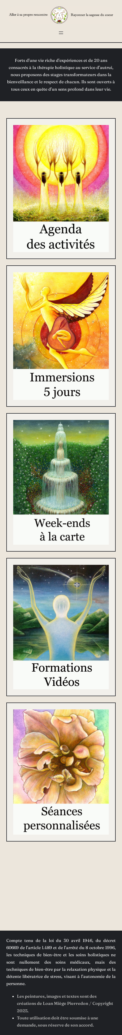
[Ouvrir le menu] (61, 33)
